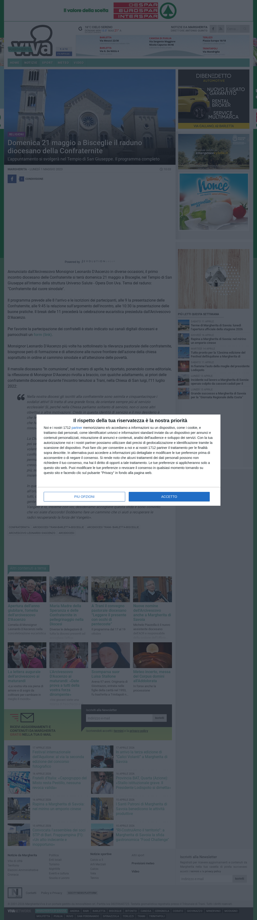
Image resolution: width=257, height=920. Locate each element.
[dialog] (128, 460)
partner (77, 427)
